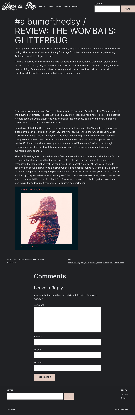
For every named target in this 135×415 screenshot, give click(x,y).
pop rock (93, 263)
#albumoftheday (74, 263)
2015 (82, 263)
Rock (42, 259)
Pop (30, 259)
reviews (106, 263)
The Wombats (119, 263)
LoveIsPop (11, 409)
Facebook (124, 394)
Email (37, 349)
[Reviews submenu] (46, 6)
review (99, 263)
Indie (27, 259)
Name (38, 336)
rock (111, 263)
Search (98, 3)
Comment (40, 305)
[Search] (69, 396)
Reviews (36, 259)
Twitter (123, 398)
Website (38, 362)
